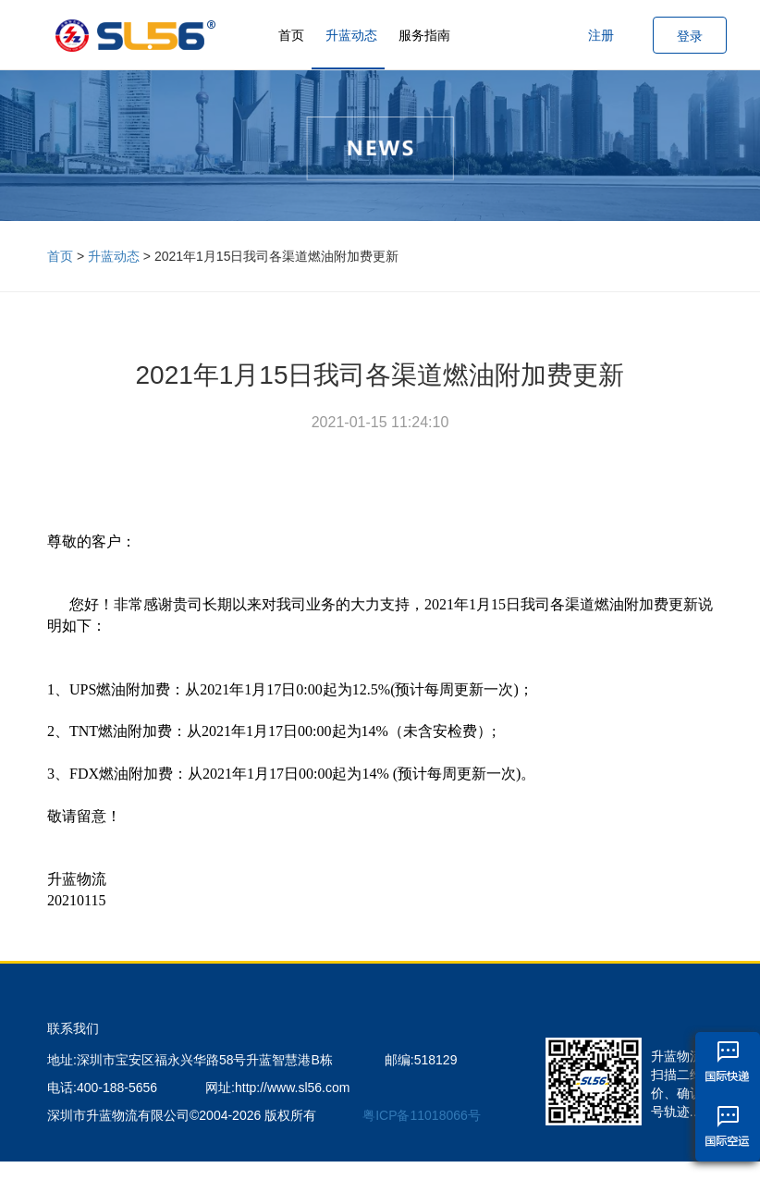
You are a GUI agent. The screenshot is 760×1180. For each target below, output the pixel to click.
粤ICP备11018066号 (421, 1115)
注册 (601, 35)
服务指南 (424, 35)
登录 (690, 36)
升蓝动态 (351, 35)
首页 (291, 35)
